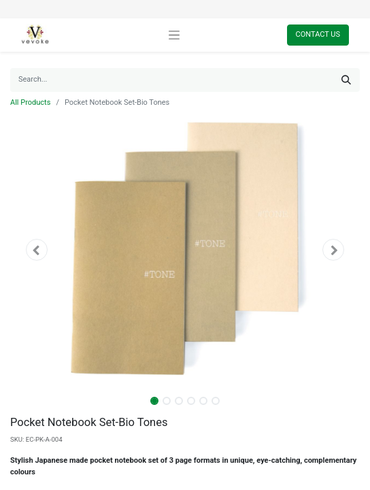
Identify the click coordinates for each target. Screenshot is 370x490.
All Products (30, 102)
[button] (36, 249)
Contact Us (318, 34)
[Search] (346, 80)
